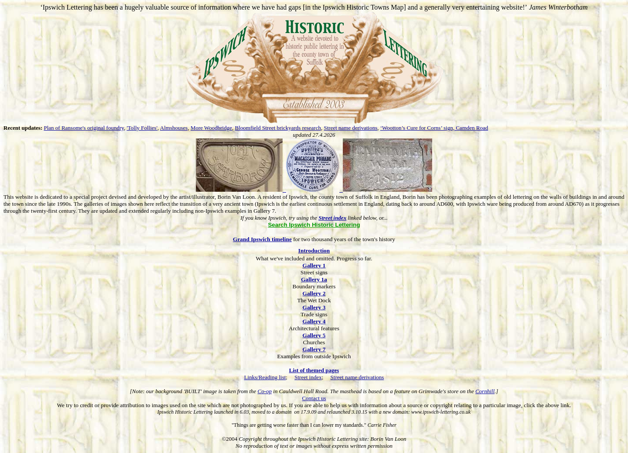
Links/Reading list (265, 377)
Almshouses (174, 127)
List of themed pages (314, 370)
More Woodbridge (211, 127)
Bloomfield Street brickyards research (278, 127)
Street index (307, 377)
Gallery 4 (314, 321)
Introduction (314, 250)
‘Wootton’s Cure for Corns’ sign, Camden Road (434, 127)
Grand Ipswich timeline (262, 239)
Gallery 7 (314, 349)
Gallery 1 (314, 265)
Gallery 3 (314, 307)
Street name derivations (350, 127)
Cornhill (485, 391)
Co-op (265, 391)
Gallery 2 (314, 293)
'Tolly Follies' (141, 127)
